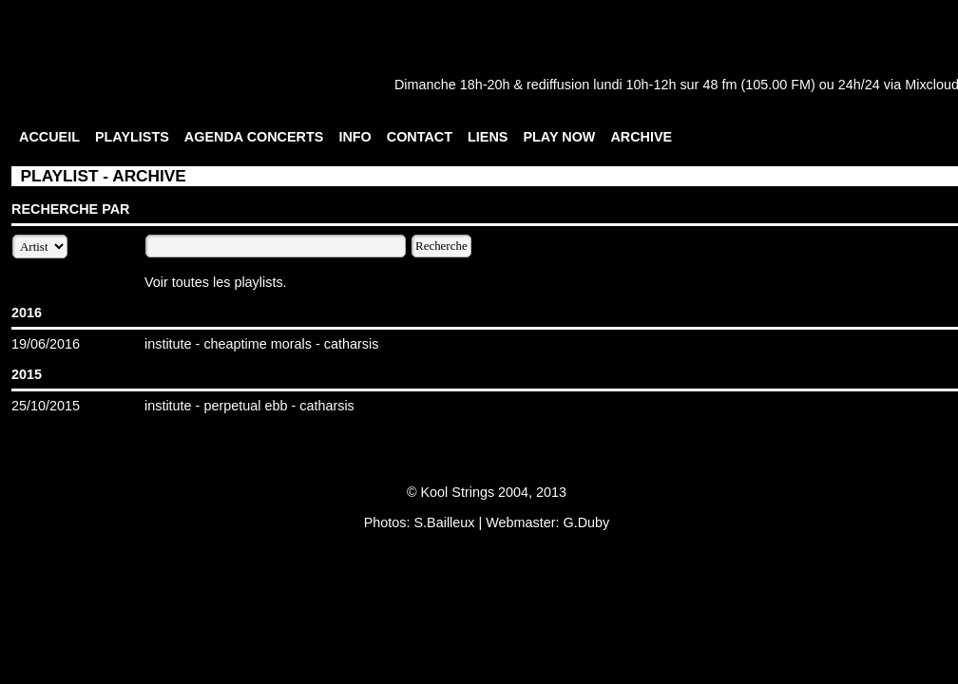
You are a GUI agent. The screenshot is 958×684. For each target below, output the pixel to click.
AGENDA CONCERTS (254, 136)
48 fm (719, 84)
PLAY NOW (559, 136)
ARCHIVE (641, 136)
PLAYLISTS (132, 136)
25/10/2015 (45, 405)
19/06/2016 (45, 344)
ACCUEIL (49, 136)
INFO (354, 136)
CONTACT (419, 136)
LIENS (488, 136)
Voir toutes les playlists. (215, 282)
